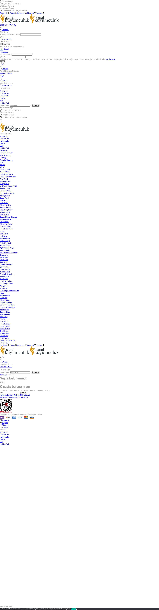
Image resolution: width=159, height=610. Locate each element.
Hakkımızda (4, 96)
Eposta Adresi (6, 54)
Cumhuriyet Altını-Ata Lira (9, 291)
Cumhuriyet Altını (6, 283)
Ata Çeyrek (4, 286)
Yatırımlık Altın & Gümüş (9, 253)
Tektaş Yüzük (5, 196)
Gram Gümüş (5, 269)
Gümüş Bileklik (5, 205)
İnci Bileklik (4, 203)
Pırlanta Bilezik (5, 324)
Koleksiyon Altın (6, 281)
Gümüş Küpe (4, 300)
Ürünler (4, 93)
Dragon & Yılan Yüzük (8, 177)
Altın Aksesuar (5, 155)
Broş (1, 162)
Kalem (2, 165)
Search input (4, 105)
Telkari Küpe (4, 310)
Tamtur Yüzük (5, 188)
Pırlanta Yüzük (5, 181)
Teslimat (17, 395)
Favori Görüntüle (6, 73)
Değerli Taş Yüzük (6, 174)
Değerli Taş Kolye (6, 243)
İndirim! (4, 103)
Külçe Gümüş (5, 272)
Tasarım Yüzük (5, 172)
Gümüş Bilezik (5, 326)
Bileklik (2, 200)
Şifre (2, 37)
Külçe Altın (4, 279)
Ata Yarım (3, 288)
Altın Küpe (3, 317)
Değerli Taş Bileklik (6, 210)
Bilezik (2, 319)
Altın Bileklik (4, 215)
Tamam (73, 609)
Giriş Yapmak (5, 44)
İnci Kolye (3, 236)
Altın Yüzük (4, 179)
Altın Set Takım (5, 226)
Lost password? (6, 39)
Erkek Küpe (4, 331)
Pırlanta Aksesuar (6, 160)
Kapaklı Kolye (5, 245)
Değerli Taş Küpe (6, 302)
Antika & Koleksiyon (7, 274)
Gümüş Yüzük (5, 169)
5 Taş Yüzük (4, 184)
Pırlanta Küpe (5, 295)
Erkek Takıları (5, 329)
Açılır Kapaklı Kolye (7, 248)
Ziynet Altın (4, 257)
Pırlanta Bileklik (5, 219)
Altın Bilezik (4, 321)
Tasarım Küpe (5, 312)
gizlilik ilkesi (110, 59)
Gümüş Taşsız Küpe (7, 305)
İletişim (2, 98)
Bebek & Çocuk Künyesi (8, 217)
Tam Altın (3, 262)
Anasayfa (3, 91)
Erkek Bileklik (4, 333)
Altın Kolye (4, 234)
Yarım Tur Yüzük (6, 191)
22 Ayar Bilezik (5, 276)
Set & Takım (4, 222)
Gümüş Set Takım (6, 224)
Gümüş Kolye (5, 241)
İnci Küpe (3, 298)
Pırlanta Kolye (5, 238)
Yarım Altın (4, 260)
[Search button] (35, 105)
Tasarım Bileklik (5, 207)
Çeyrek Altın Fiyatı (6, 264)
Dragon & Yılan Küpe (7, 307)
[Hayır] (76, 609)
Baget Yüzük (4, 198)
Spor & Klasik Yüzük (7, 193)
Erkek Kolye (4, 336)
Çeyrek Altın (4, 267)
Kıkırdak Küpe (5, 314)
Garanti (27, 395)
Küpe (2, 293)
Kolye (2, 231)
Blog (1, 101)
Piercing (3, 158)
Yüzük (2, 167)
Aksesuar (3, 150)
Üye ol (2, 61)
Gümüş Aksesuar (6, 153)
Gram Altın (4, 255)
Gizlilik (22, 395)
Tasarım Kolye (5, 250)
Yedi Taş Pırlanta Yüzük (8, 186)
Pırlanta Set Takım (6, 229)
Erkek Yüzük (4, 338)
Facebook (4, 52)
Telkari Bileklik (5, 212)
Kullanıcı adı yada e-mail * (10, 34)
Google (4, 49)
